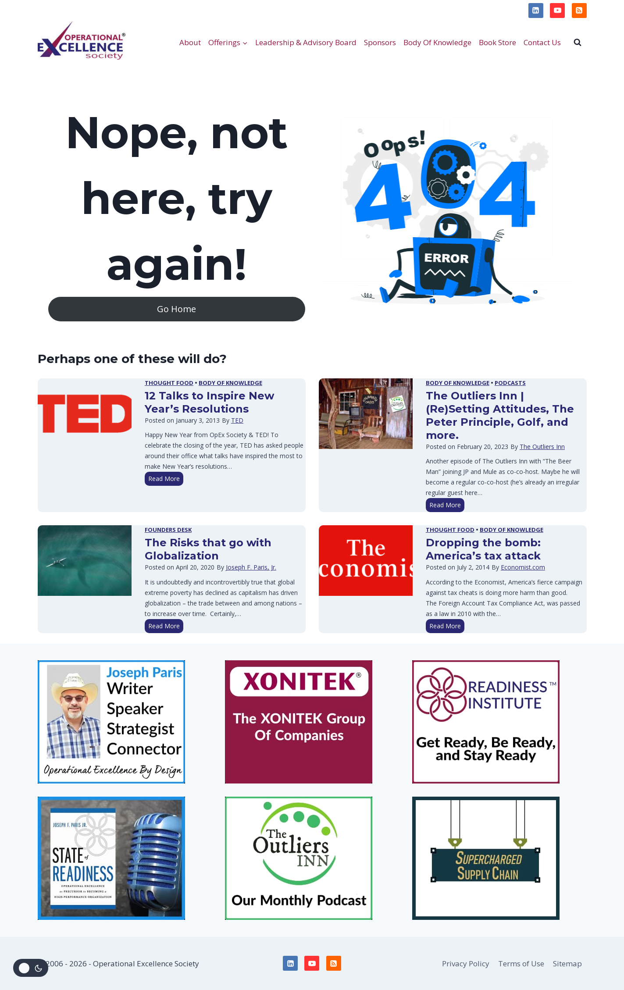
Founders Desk (168, 530)
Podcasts (510, 383)
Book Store (497, 42)
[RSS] (579, 10)
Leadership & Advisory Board (306, 42)
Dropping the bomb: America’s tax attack (483, 549)
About (190, 42)
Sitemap (567, 963)
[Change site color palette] (30, 968)
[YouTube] (557, 10)
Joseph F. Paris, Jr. (251, 567)
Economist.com (523, 567)
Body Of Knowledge (437, 42)
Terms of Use (121, 10)
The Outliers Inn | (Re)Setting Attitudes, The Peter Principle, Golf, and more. (500, 415)
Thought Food (169, 383)
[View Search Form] (577, 42)
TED (237, 420)
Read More (165, 479)
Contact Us (542, 42)
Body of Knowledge (230, 383)
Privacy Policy (65, 10)
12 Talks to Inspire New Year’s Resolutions (209, 402)
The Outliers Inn (542, 446)
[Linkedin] (535, 10)
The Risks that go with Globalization (208, 549)
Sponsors (380, 42)
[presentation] (85, 413)
